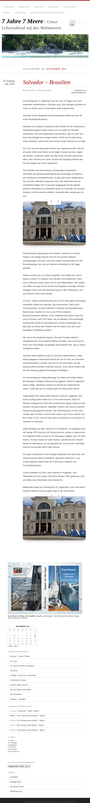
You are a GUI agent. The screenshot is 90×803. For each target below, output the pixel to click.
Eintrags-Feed (15, 779)
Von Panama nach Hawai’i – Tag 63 (30, 727)
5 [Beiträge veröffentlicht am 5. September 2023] (14, 632)
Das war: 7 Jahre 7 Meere (20, 653)
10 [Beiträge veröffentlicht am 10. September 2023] (35, 632)
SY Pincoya (12, 744)
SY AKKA (11, 737)
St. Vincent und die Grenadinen (22, 663)
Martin (12, 712)
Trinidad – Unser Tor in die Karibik (23, 672)
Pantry (6, 13)
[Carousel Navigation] (54, 200)
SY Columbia (12, 740)
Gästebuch (20, 13)
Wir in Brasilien (16, 691)
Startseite (8, 7)
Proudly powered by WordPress (37, 798)
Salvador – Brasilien (46, 82)
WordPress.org (16, 788)
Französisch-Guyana (18, 677)
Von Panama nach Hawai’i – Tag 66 (31, 712)
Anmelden (14, 774)
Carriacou (14, 667)
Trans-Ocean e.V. (14, 748)
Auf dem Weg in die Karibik (20, 686)
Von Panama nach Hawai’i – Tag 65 (30, 717)
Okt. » (16, 643)
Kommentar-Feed (17, 783)
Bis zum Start (70, 7)
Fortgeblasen (12, 742)
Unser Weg (53, 7)
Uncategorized (45, 90)
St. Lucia (13, 658)
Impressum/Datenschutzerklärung (47, 13)
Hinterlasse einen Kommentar (78, 91)
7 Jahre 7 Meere (22, 21)
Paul (34, 90)
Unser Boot (24, 7)
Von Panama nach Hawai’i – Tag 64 (30, 722)
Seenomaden (12, 746)
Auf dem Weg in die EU (19, 682)
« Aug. (10, 643)
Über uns (39, 7)
